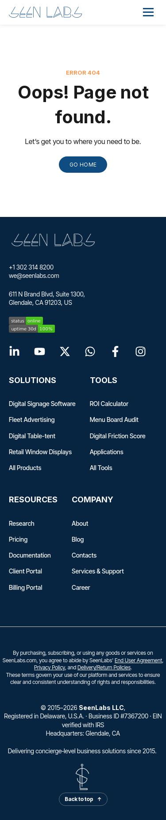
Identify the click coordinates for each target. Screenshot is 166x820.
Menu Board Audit (114, 419)
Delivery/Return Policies (104, 667)
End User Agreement (138, 660)
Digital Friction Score (118, 436)
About (80, 523)
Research (22, 523)
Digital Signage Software (42, 403)
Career (81, 587)
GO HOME (83, 164)
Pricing (18, 539)
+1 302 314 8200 (31, 267)
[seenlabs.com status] (83, 321)
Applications (107, 452)
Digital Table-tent (32, 436)
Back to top (83, 799)
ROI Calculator (109, 403)
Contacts (84, 555)
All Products (25, 467)
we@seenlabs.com (34, 275)
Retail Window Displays (40, 452)
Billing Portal (25, 587)
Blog (78, 539)
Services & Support (98, 571)
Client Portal (25, 571)
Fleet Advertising (32, 419)
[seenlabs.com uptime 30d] (83, 329)
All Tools (101, 467)
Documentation (30, 555)
